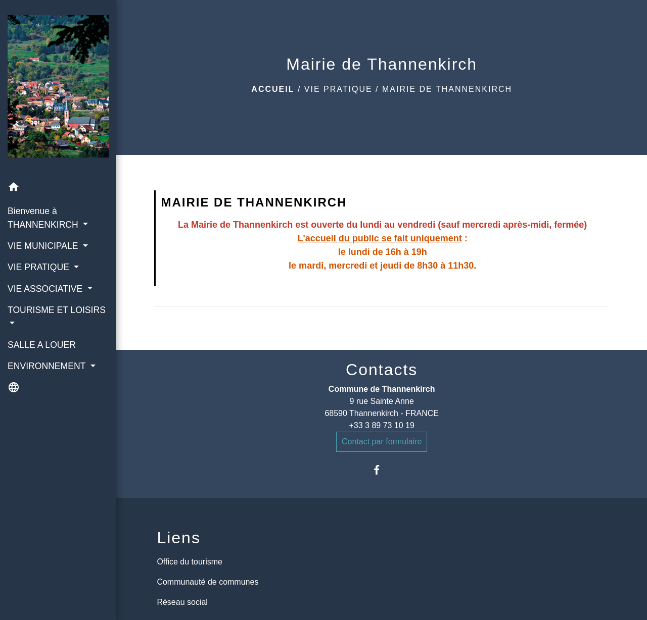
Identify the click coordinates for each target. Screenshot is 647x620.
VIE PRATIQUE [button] (40, 267)
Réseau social (182, 602)
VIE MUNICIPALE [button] (44, 246)
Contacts (382, 369)
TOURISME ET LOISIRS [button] (57, 310)
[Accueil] (58, 89)
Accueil (272, 89)
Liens (179, 538)
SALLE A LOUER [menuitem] (42, 345)
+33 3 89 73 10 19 (381, 425)
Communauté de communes (207, 582)
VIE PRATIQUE (338, 89)
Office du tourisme (189, 561)
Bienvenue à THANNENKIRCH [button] (44, 217)
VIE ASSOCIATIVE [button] (46, 289)
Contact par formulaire (382, 441)
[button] (58, 188)
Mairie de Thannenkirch (447, 89)
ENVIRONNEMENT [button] (48, 366)
